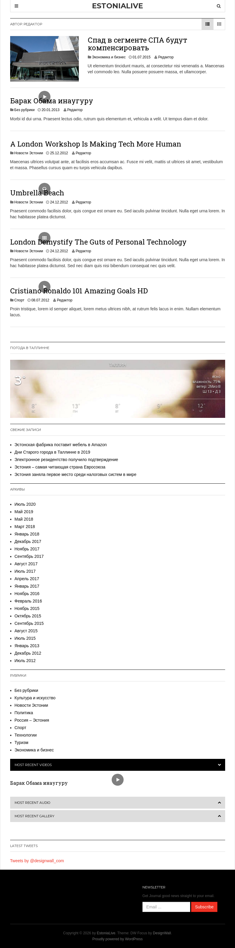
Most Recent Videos (33, 765)
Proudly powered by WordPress (117, 939)
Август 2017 (26, 563)
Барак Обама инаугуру (51, 100)
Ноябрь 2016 (27, 593)
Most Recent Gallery (34, 816)
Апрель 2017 (27, 578)
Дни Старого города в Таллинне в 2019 (52, 452)
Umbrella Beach (37, 192)
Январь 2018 (27, 534)
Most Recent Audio (32, 803)
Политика (24, 712)
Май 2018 (24, 519)
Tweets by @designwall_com (37, 860)
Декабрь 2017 (28, 541)
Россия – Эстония (32, 720)
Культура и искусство (35, 697)
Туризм (21, 742)
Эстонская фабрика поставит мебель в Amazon (61, 444)
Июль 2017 (25, 571)
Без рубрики (24, 110)
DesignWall (162, 933)
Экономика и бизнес (109, 57)
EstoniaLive (106, 933)
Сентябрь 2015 (29, 623)
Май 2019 (24, 511)
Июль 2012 (25, 660)
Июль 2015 (25, 638)
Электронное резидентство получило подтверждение (66, 459)
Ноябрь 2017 (27, 549)
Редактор (166, 57)
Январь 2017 (27, 586)
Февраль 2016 (28, 601)
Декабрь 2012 (28, 653)
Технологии (26, 735)
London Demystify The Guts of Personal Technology (98, 242)
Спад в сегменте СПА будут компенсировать (137, 43)
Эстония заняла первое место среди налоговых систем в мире (75, 474)
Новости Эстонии (28, 153)
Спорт (19, 300)
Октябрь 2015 (28, 616)
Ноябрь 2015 (27, 608)
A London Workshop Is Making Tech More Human (95, 144)
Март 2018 (25, 526)
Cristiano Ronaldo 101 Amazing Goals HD (79, 290)
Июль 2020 (25, 504)
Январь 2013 (27, 645)
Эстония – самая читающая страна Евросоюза (60, 467)
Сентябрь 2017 (29, 556)
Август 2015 (26, 630)
